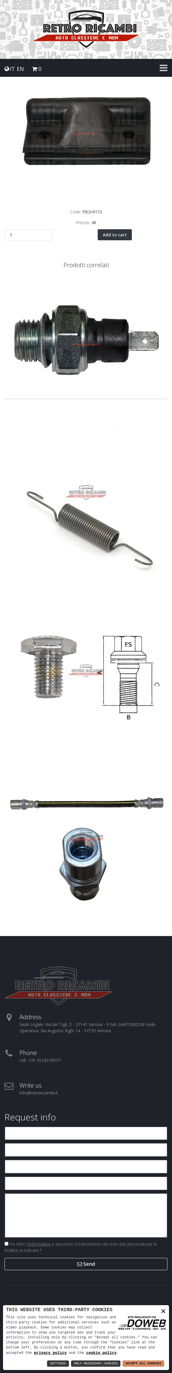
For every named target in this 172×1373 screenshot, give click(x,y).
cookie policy (101, 1352)
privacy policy (50, 1352)
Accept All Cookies (143, 1363)
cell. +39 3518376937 (40, 1060)
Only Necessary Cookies (95, 1363)
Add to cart (115, 235)
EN (20, 69)
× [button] (163, 1311)
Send (86, 1264)
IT (12, 69)
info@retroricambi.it (38, 1093)
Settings (58, 1363)
